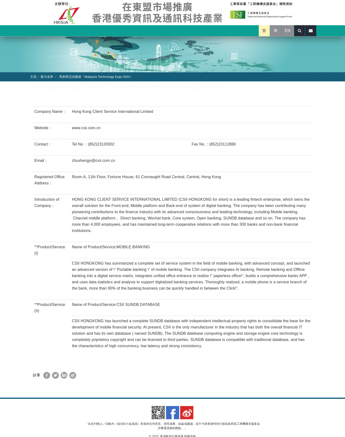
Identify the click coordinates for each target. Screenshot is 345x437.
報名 (153, 31)
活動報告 (172, 31)
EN (287, 31)
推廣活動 (63, 31)
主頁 (33, 77)
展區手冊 (133, 31)
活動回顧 (87, 31)
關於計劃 (40, 31)
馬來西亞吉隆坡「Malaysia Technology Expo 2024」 (95, 77)
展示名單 (110, 31)
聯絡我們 (194, 31)
